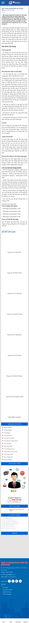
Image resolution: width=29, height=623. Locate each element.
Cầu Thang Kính (8, 454)
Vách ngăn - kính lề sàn (10, 451)
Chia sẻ (3, 12)
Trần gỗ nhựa (8, 459)
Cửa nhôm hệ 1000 (9, 449)
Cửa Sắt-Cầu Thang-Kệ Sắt (11, 440)
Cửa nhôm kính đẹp (8, 518)
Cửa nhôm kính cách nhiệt (9, 528)
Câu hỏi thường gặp (7, 594)
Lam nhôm (7, 432)
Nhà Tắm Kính (8, 435)
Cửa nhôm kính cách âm (9, 525)
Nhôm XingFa (7, 427)
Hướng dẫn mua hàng (7, 589)
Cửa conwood (8, 457)
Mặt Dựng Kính (8, 446)
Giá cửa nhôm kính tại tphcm (10, 520)
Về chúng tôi (5, 587)
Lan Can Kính (7, 443)
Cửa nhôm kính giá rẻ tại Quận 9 (11, 523)
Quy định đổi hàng (7, 591)
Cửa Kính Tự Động (9, 438)
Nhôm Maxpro (8, 430)
